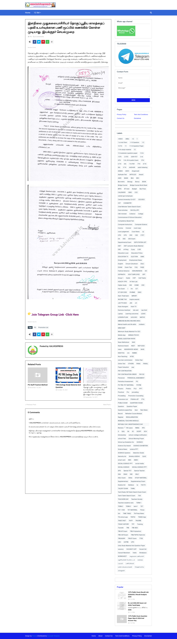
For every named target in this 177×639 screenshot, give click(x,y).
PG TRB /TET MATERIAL (126, 385)
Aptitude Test (122, 174)
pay (133, 367)
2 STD (126, 157)
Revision (121, 428)
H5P (134, 278)
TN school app (123, 517)
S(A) (123, 431)
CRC (130, 235)
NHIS (142, 349)
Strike (130, 478)
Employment (122, 260)
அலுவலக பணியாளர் (137, 556)
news (119, 349)
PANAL (145, 364)
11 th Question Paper (136, 146)
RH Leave (129, 428)
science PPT (134, 449)
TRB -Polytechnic (135, 531)
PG (31, 37)
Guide (128, 278)
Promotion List (43, 327)
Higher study (122, 285)
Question (121, 406)
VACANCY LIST (131, 549)
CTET (142, 235)
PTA (142, 399)
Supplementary (123, 481)
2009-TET (134, 157)
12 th (142, 153)
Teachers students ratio (125, 503)
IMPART (134, 296)
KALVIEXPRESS (56, 345)
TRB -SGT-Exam (123, 535)
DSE (119, 249)
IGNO (139, 292)
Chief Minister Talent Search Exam (129, 207)
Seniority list (122, 456)
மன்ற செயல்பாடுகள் (125, 567)
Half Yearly (142, 278)
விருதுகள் (121, 570)
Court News (136, 232)
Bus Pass (143, 189)
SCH (145, 431)
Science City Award (124, 446)
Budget (134, 189)
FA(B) (142, 267)
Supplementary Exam (138, 481)
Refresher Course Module (133, 413)
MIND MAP (121, 328)
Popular (120, 587)
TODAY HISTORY (123, 524)
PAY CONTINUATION (125, 371)
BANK (126, 178)
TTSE (141, 538)
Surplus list (121, 485)
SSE (131, 474)
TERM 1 (138, 503)
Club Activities (122, 210)
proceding (135, 392)
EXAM (120, 267)
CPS (125, 235)
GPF (143, 274)
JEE (131, 303)
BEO (137, 178)
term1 (136, 506)
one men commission (125, 360)
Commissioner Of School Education (130, 217)
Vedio (135, 553)
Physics (120, 389)
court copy (137, 228)
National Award (123, 346)
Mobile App (121, 335)
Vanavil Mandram (124, 553)
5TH (142, 160)
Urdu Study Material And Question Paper (131, 545)
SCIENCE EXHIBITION (140, 446)
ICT (137, 289)
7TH (138, 164)
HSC (142, 285)
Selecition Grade (138, 453)
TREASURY (121, 538)
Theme (34, 636)
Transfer (121, 528)
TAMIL (133, 488)
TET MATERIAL (132, 510)
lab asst (135, 310)
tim (119, 513)
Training (140, 524)
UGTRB (126, 542)
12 (135, 149)
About (100, 636)
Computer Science (141, 224)
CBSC (130, 192)
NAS (133, 342)
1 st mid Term (122, 142)
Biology (129, 182)
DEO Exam (131, 239)
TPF (133, 524)
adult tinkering (142, 167)
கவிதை (140, 560)
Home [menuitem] (27, 13)
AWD (119, 178)
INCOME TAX (122, 299)
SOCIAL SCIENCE (123, 467)
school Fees (122, 438)
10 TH (120, 146)
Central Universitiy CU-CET (126, 199)
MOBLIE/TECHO (133, 335)
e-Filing (126, 249)
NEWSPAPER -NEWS (131, 349)
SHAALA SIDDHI (134, 456)
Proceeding (121, 396)
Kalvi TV (133, 306)
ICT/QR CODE (122, 292)
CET (119, 203)
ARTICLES (133, 174)
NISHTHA (121, 353)
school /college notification (138, 435)
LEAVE (143, 314)
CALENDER (121, 192)
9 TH (124, 167)
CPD (119, 235)
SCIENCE (140, 442)
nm (128, 353)
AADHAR (132, 167)
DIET (119, 246)
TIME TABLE (127, 513)
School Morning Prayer (136, 438)
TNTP (131, 521)
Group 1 (120, 278)
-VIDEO (120, 139)
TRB (127, 528)
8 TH (144, 164)
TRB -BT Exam (122, 531)
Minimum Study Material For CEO (129, 331)
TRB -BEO (135, 528)
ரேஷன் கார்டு (139, 567)
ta (137, 485)
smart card (121, 460)
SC (133, 431)
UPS (132, 542)
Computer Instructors (125, 224)
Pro (128, 392)
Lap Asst (144, 310)
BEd (132, 178)
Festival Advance (123, 271)
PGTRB (138, 385)
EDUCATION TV (123, 256)
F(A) (136, 267)
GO (146, 271)
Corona (120, 228)
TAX (139, 496)
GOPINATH (121, 274)
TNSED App (142, 517)
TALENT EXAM (123, 488)
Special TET (127, 471)
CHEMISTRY (128, 203)
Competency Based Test (126, 221)
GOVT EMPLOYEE (134, 274)
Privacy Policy (121, 114)
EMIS (142, 256)
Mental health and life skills (127, 324)
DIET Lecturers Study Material (133, 246)
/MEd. (127, 139)
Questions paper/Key (125, 410)
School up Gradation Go (126, 442)
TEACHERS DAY (123, 499)
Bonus (137, 182)
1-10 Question (134, 142)
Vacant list (142, 549)
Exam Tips (128, 267)
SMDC (136, 460)
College (140, 214)
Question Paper (132, 406)
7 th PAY (132, 164)
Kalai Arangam (123, 306)
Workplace (142, 553)
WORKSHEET (122, 556)
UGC (119, 542)
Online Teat (139, 360)
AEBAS (120, 171)
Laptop (120, 314)
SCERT (139, 431)
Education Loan (123, 253)
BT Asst (126, 189)
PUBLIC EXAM (122, 403)
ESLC (142, 264)
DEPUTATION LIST (140, 242)
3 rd (141, 157)
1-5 (143, 142)
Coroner (128, 228)
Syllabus (131, 485)
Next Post (106, 404)
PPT (140, 389)
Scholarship (122, 435)
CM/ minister (122, 214)
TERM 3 (128, 506)
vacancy (121, 549)
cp (143, 232)
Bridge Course (122, 185)
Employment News (135, 260)
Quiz (136, 410)
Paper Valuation (123, 367)
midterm (142, 324)
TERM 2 (120, 506)
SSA (119, 474)
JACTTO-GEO (122, 303)
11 (126, 146)
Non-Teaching (122, 356)
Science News (122, 449)
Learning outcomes (131, 314)
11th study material (124, 149)
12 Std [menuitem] (36, 13)
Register (120, 417)
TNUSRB (138, 521)
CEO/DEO (141, 199)
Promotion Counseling (135, 396)
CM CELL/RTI (134, 210)
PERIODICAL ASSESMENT (135, 378)
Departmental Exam (124, 242)
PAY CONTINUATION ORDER (127, 374)
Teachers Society (136, 499)
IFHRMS (132, 292)
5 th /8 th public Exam (131, 160)
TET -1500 (121, 510)
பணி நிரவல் (130, 563)
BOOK (144, 182)
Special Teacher (139, 471)
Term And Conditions (141, 114)
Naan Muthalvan (123, 342)
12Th (119, 157)
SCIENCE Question (124, 453)
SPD (119, 471)
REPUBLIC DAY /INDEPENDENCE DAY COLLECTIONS (130, 424)
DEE (124, 239)
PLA (135, 389)
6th (125, 164)
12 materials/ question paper (127, 153)
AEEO (127, 171)
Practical (121, 392)
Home (94, 636)
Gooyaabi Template (53, 636)
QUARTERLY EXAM (136, 403)
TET (141, 506)
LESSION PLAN (123, 317)
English (120, 264)
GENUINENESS (137, 271)
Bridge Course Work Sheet (138, 185)
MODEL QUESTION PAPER (126, 339)
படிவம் (120, 563)
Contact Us (120, 118)
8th (119, 167)
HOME (136, 285)
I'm (132, 289)
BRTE (119, 189)
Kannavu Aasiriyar (124, 310)
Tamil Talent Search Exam (126, 496)
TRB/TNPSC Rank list (138, 535)
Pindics (128, 389)
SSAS (125, 474)
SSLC (137, 474)
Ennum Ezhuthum (132, 264)
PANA (138, 364)
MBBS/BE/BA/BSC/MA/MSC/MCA (129, 321)
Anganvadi (135, 171)
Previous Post (31, 404)
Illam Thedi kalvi (123, 296)
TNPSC (133, 517)
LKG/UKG (134, 317)
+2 (133, 139)
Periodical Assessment (125, 381)
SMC (129, 460)
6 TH (119, 164)
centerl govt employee (125, 196)
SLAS (144, 456)
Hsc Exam (121, 289)
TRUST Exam (132, 538)
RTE (143, 428)
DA (119, 239)
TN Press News (139, 513)
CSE (136, 235)
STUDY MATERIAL (141, 478)
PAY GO (141, 374)
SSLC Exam (122, 478)
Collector (132, 214)
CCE (136, 192)
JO (136, 303)
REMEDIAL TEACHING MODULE (128, 421)
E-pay (133, 249)
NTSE (132, 356)
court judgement (123, 232)
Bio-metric (121, 182)
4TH (119, 160)
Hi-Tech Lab (133, 281)
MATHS (142, 317)
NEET (133, 346)
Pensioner (121, 378)
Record (120, 413)
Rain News (144, 410)
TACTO (143, 485)
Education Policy (136, 253)
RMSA (137, 428)
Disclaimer (137, 118)
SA (128, 431)
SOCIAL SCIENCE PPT (125, 463)
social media (139, 463)
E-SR (139, 249)
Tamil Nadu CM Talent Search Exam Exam (132, 492)
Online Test (121, 364)
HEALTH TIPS (122, 281)
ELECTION (134, 256)
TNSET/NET (122, 521)
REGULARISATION (132, 417)
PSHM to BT (135, 399)
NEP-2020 (141, 346)
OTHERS (131, 364)
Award (141, 174)
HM (130, 285)
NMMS (134, 353)
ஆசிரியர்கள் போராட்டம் (126, 560)
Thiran (142, 510)
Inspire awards (134, 299)
